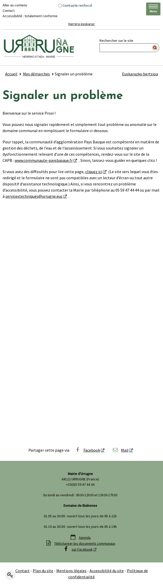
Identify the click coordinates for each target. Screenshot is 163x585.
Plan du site (43, 570)
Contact (9, 10)
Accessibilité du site (107, 570)
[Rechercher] (155, 47)
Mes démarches (36, 73)
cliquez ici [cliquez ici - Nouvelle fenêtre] (93, 171)
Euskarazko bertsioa (140, 73)
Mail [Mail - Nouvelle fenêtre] (120, 450)
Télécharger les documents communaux (84, 543)
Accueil (11, 73)
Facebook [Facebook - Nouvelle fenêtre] (87, 450)
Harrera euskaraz (81, 24)
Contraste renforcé (77, 5)
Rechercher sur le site (116, 40)
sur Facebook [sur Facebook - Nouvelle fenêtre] (82, 549)
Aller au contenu (15, 5)
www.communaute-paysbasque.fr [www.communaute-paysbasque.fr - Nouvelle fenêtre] (44, 160)
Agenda (85, 537)
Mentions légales (71, 570)
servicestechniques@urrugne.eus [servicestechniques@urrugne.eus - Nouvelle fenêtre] (33, 196)
